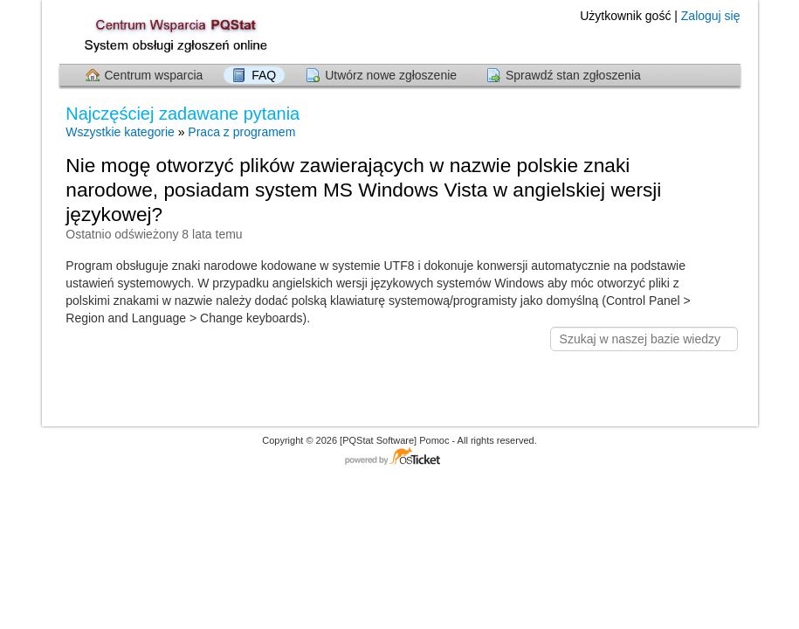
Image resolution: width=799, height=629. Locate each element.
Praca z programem (241, 132)
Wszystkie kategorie (119, 132)
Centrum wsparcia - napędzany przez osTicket (400, 457)
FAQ (263, 75)
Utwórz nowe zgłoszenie (391, 75)
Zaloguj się (710, 16)
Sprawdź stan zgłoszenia (573, 75)
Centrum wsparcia (154, 75)
